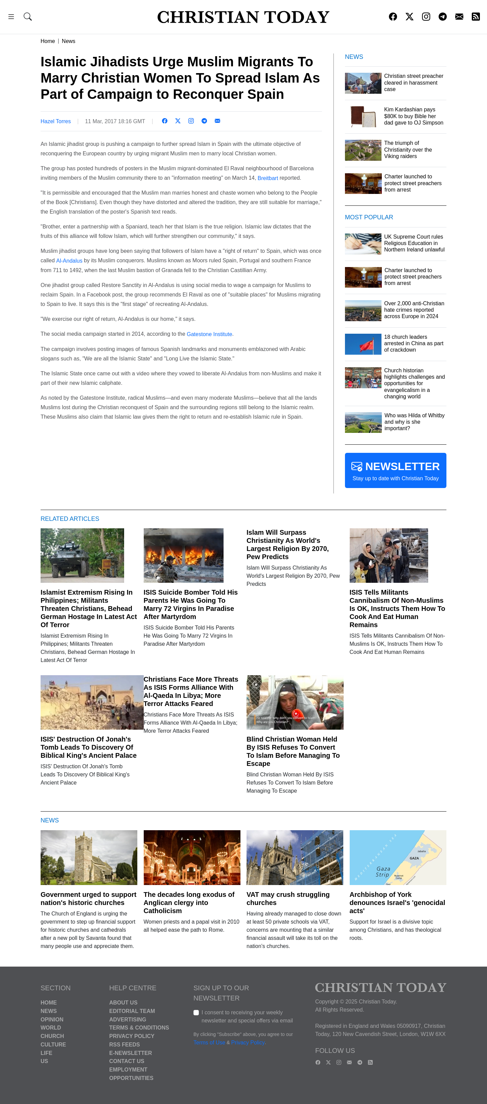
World (51, 1028)
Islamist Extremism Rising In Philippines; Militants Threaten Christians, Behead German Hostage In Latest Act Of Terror (89, 608)
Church (52, 1036)
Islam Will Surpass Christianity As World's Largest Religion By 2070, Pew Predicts (288, 544)
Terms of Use (209, 1042)
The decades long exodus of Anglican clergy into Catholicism (189, 902)
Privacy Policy (132, 1036)
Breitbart (268, 178)
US (44, 1061)
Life (46, 1053)
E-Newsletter (130, 1053)
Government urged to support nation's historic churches (88, 898)
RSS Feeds (124, 1044)
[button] (11, 18)
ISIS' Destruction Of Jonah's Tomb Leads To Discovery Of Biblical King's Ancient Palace (89, 747)
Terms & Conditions (139, 1028)
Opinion (52, 1019)
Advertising (127, 1019)
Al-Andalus (69, 261)
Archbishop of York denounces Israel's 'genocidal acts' (397, 902)
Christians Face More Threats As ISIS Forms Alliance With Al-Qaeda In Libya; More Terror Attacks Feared (191, 691)
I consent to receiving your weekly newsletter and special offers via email (247, 1016)
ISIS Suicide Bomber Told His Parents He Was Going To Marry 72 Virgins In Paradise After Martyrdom (191, 604)
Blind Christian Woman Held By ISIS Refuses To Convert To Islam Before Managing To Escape (293, 751)
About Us (123, 1003)
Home (48, 41)
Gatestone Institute (209, 334)
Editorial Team (132, 1011)
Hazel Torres (56, 121)
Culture (53, 1044)
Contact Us (126, 1061)
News (68, 41)
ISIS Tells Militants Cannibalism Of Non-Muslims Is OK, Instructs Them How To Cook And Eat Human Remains (397, 608)
